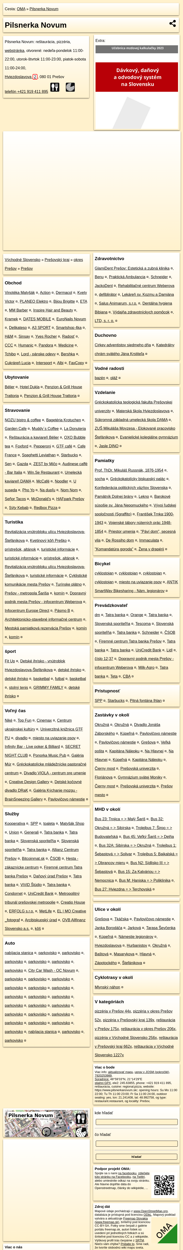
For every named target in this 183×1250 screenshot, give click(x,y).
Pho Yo (28, 490)
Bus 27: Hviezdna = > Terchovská (123, 889)
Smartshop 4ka (69, 328)
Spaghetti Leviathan (39, 455)
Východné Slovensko (22, 260)
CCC (9, 345)
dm (97, 615)
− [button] (11, 146)
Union (14, 832)
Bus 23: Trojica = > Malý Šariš (120, 819)
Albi (60, 363)
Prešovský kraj (57, 260)
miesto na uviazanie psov (54, 738)
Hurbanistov (137, 945)
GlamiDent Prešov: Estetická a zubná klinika (132, 268)
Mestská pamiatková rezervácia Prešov (38, 628)
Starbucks (69, 455)
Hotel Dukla (30, 387)
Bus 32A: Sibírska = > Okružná (125, 845)
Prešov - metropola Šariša (27, 593)
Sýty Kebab (19, 508)
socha (100, 479)
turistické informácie (58, 549)
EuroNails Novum (71, 319)
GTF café (64, 446)
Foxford (21, 446)
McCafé (43, 481)
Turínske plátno (69, 584)
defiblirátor (108, 294)
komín (59, 593)
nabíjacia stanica (19, 953)
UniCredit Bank (41, 894)
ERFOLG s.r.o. (21, 911)
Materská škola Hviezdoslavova (142, 411)
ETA (83, 301)
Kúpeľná (127, 733)
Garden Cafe (16, 429)
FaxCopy (76, 363)
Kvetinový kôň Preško (48, 541)
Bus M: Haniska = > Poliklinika (144, 880)
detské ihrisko (69, 670)
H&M (9, 336)
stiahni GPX (103, 1083)
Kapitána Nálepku (124, 751)
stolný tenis (18, 687)
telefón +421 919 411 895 (26, 92)
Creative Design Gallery (29, 782)
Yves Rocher (46, 336)
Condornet (14, 894)
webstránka (14, 51)
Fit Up (10, 661)
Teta (113, 676)
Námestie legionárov (135, 937)
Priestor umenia (121, 531)
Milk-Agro (146, 667)
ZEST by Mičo (45, 464)
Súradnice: (102, 1079)
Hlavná (146, 954)
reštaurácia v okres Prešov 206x (148, 1029)
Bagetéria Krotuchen (63, 420)
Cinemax (44, 720)
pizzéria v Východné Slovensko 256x (126, 1038)
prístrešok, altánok (20, 549)
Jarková (134, 928)
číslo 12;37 (104, 659)
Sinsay (24, 336)
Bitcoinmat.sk (33, 859)
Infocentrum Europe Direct (27, 611)
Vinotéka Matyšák (20, 293)
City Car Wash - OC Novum (51, 970)
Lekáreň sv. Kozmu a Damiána (148, 294)
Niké (8, 720)
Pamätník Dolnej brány (114, 496)
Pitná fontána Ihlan (146, 701)
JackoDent (104, 286)
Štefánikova (132, 963)
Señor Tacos (15, 499)
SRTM (139, 1240)
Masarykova (124, 954)
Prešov (27, 269)
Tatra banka (54, 832)
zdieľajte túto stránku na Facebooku (122, 1175)
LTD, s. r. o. (104, 321)
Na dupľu (47, 490)
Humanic (25, 345)
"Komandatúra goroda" (114, 549)
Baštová (102, 954)
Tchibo (10, 354)
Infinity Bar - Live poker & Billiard (32, 747)
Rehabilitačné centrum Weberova (146, 286)
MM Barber (18, 310)
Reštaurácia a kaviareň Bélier (34, 437)
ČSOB (55, 859)
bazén (100, 378)
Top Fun (24, 720)
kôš (38, 929)
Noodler (61, 481)
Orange (137, 615)
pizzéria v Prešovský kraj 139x (128, 1020)
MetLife (45, 911)
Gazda (22, 464)
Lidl (170, 650)
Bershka (68, 354)
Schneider (159, 277)
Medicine (66, 345)
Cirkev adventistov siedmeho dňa (123, 345)
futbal (59, 679)
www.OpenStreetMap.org (150, 1211)
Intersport (44, 363)
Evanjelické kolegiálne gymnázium (149, 437)
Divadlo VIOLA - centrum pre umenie (55, 773)
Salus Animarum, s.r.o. (118, 303)
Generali (31, 832)
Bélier (10, 387)
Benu (99, 277)
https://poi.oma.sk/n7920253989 (159, 246)
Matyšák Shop (72, 824)
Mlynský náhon (107, 987)
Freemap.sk (123, 246)
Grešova (148, 742)
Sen (8, 464)
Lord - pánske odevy (38, 354)
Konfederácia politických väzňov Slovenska (131, 488)
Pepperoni (42, 446)
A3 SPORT (41, 328)
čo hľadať (103, 1135)
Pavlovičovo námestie (66, 799)
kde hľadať (104, 1113)
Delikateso (18, 328)
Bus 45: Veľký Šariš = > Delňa (148, 837)
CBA (127, 676)
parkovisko (47, 953)
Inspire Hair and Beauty (53, 310)
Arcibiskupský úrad (41, 920)
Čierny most (105, 768)
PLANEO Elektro (34, 301)
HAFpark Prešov (70, 499)
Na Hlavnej (154, 751)
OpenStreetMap (98, 246)
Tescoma (143, 624)
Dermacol (64, 293)
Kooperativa (15, 824)
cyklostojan (104, 573)
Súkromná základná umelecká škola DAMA (131, 420)
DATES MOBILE (37, 319)
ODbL (147, 1214)
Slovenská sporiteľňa (38, 841)
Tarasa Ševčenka (160, 928)
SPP (34, 824)
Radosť (68, 336)
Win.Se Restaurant (43, 472)
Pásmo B (62, 611)
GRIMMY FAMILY (48, 687)
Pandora (46, 345)
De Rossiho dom (120, 540)
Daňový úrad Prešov (50, 876)
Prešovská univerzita (138, 768)
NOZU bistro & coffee (23, 420)
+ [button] (11, 139)
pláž (113, 378)
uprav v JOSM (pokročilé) (152, 1072)
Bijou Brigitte (64, 301)
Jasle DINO (108, 446)
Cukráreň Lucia (18, 363)
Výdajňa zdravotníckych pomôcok (141, 312)
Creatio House (73, 902)
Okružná (102, 725)
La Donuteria (75, 429)
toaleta (49, 824)
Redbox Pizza (45, 508)
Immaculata (149, 540)
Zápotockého (106, 963)
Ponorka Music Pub (49, 755)
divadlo (21, 738)
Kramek (11, 319)
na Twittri (138, 1177)
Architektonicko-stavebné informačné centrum (43, 619)
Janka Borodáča (108, 928)
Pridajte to (127, 1244)
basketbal (41, 679)
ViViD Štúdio (31, 885)
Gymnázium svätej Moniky (140, 777)
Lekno (144, 496)
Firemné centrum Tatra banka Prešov (130, 641)
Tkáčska (121, 919)
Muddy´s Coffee (45, 429)
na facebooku (127, 1173)
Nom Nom (69, 490)
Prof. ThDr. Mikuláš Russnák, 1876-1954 (129, 470)
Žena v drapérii (151, 549)
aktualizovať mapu (120, 1072)
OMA (21, 9)
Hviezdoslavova (21, 77)
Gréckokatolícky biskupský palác (137, 479)
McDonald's (41, 499)
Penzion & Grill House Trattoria (50, 396)
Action (45, 293)
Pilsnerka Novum (44, 9)
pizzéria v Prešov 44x (113, 1011)
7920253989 (103, 1075)
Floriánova (104, 777)
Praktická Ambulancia (127, 277)
